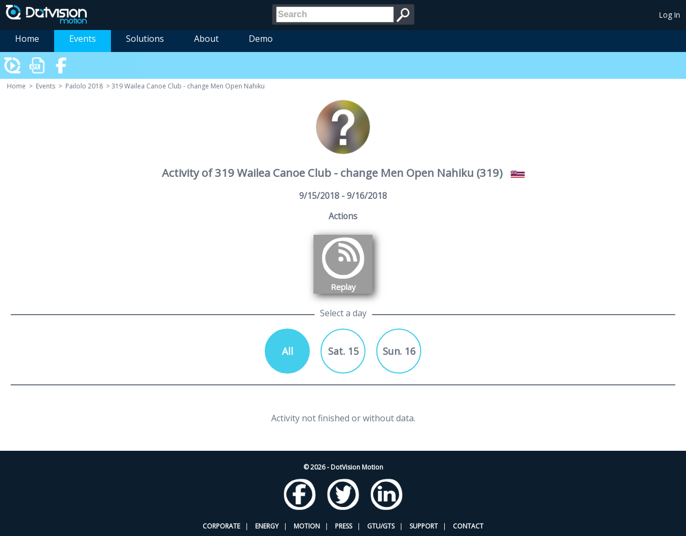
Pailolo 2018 (84, 86)
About (206, 38)
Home (27, 38)
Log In (669, 15)
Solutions (145, 38)
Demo (261, 38)
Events (82, 38)
